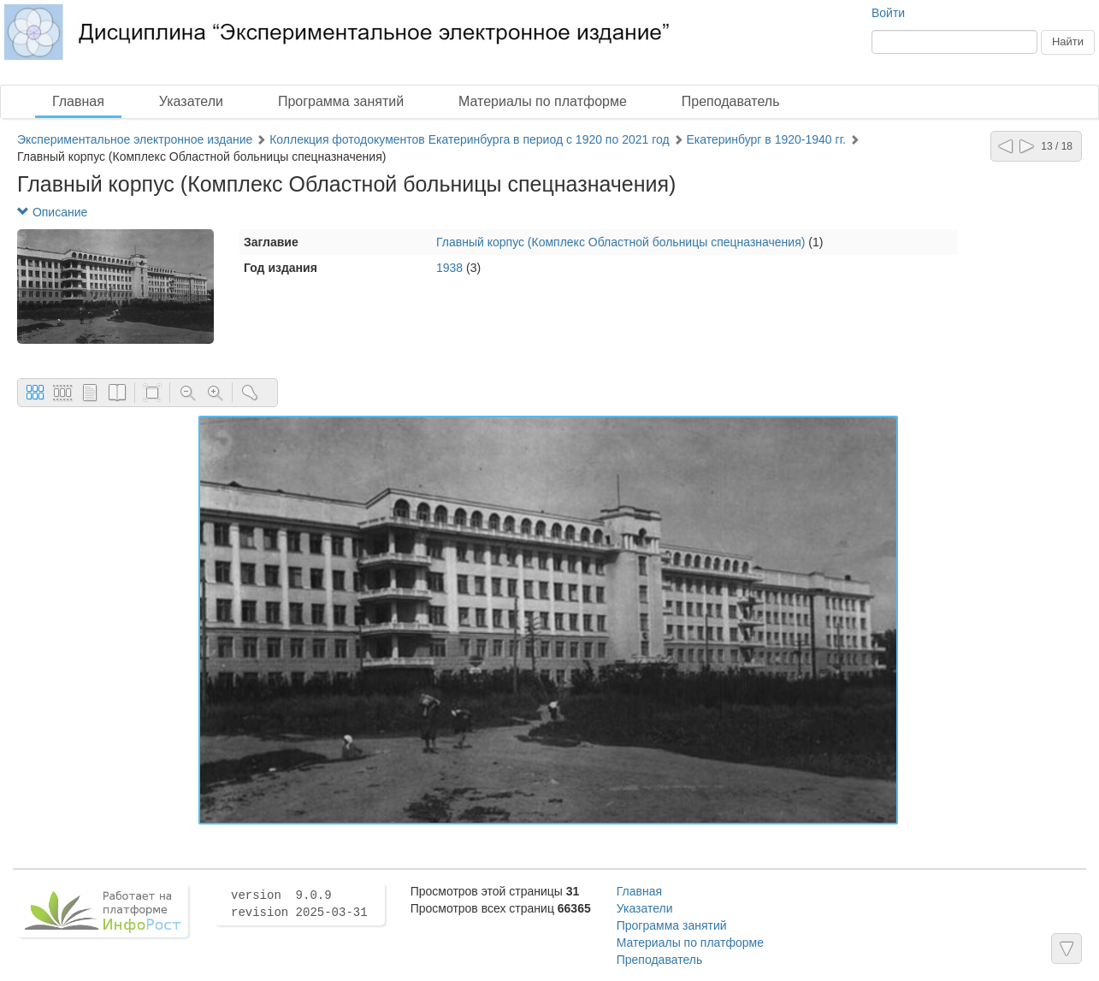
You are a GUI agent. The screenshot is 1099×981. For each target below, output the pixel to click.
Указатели (191, 101)
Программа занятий (341, 101)
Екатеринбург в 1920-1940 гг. (766, 139)
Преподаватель (731, 101)
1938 (449, 268)
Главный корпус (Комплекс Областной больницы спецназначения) (620, 242)
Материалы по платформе (542, 101)
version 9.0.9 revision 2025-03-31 (299, 904)
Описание (52, 212)
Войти (888, 13)
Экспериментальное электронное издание (134, 139)
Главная (78, 101)
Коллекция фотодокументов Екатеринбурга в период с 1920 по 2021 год (469, 139)
